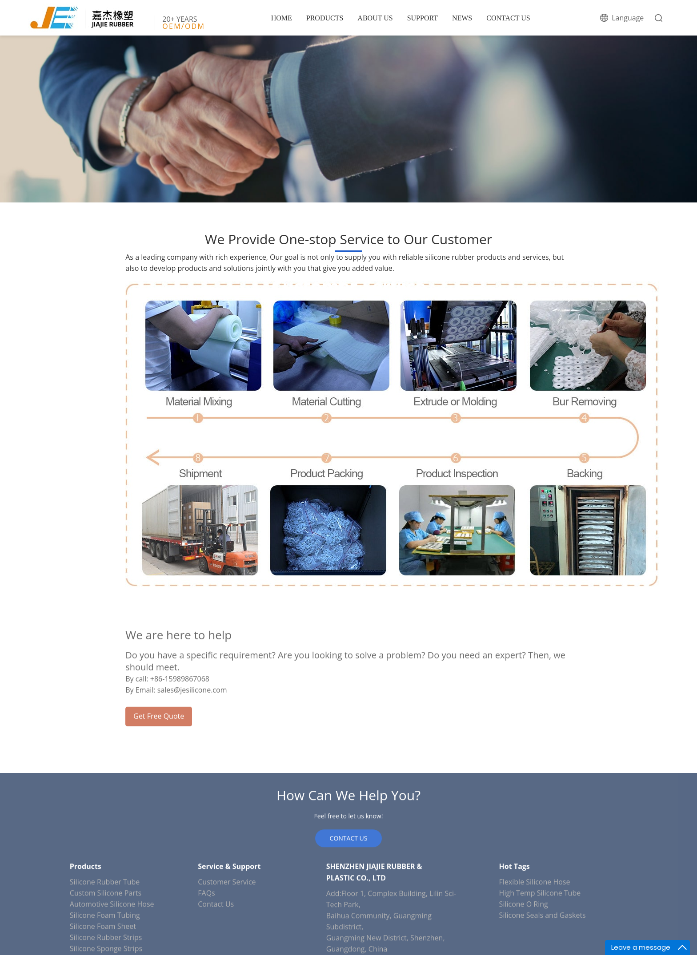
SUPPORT (422, 18)
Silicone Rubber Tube (105, 938)
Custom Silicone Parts (105, 950)
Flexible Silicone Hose (534, 938)
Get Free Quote (158, 742)
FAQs (206, 950)
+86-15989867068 (179, 704)
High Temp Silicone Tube (540, 950)
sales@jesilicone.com (192, 716)
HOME (281, 18)
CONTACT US (508, 18)
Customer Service (227, 938)
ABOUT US (375, 18)
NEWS (462, 18)
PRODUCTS (325, 18)
